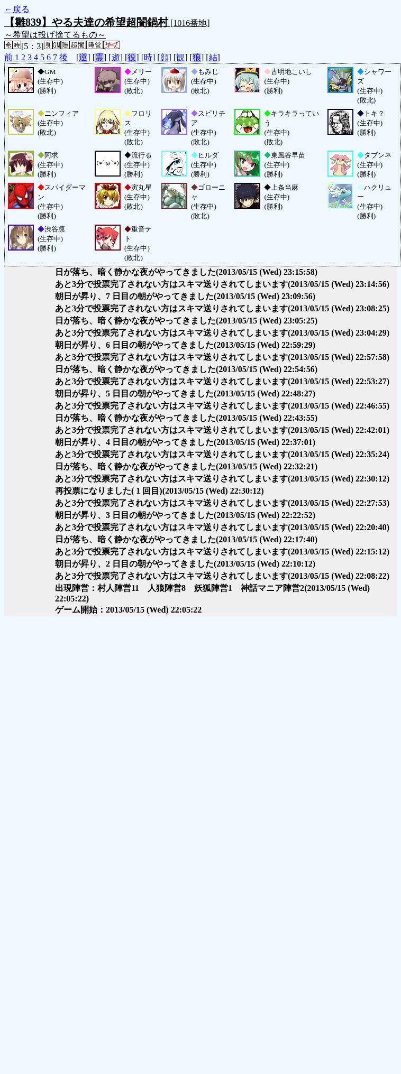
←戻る (17, 9)
